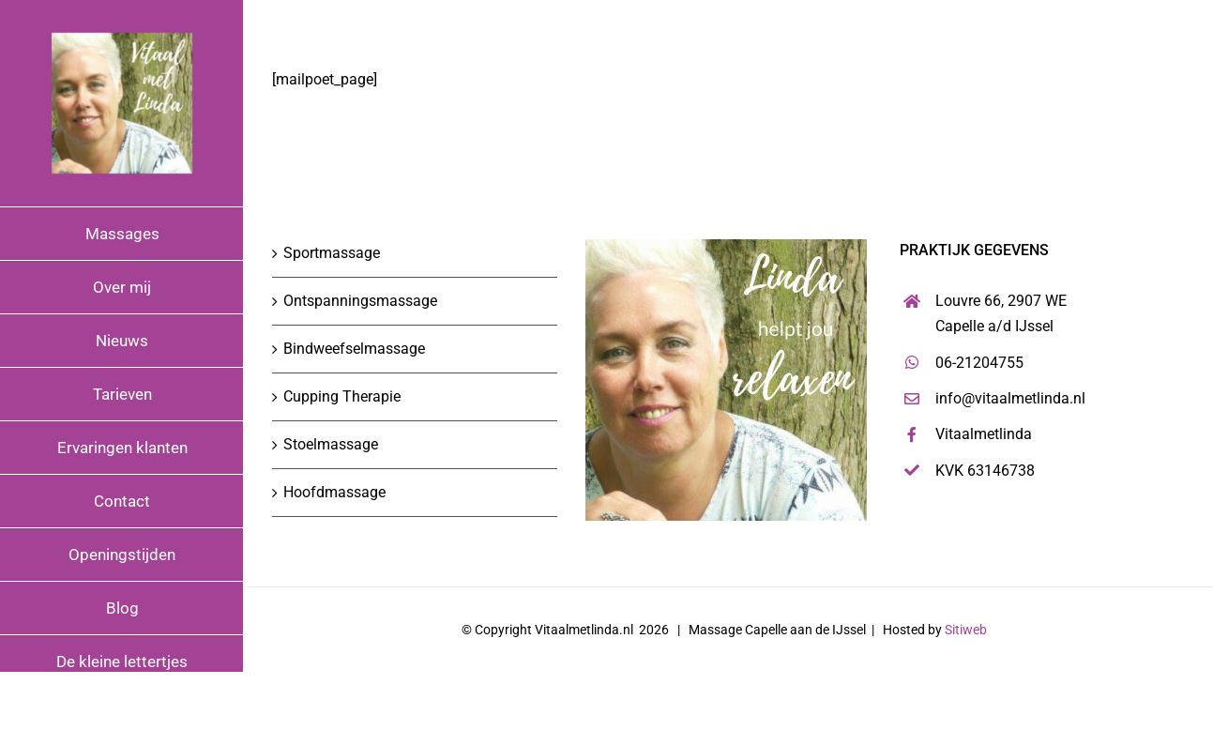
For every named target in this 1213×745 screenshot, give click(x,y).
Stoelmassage (330, 444)
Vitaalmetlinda (983, 434)
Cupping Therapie (342, 396)
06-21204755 (979, 363)
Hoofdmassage (334, 492)
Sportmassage (331, 253)
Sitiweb (966, 629)
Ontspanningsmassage (360, 301)
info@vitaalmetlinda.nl (1010, 398)
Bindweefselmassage (354, 348)
